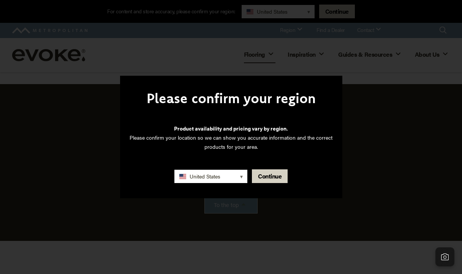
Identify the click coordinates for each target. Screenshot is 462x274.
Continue (270, 176)
